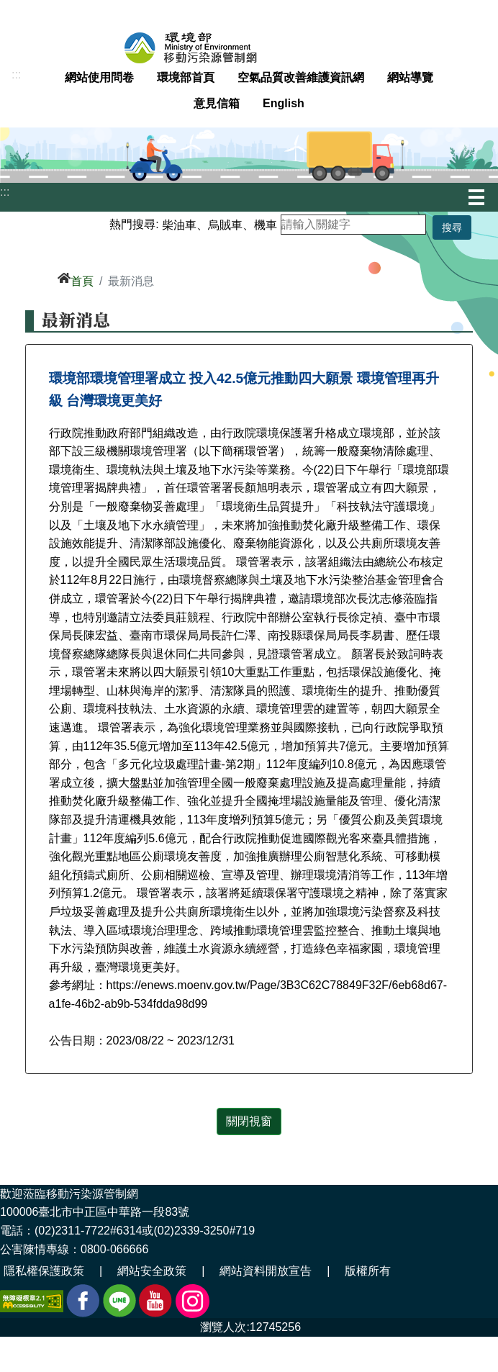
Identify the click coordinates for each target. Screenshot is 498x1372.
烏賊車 (225, 224)
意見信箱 (217, 103)
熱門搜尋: (133, 224)
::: (16, 74)
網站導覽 (410, 77)
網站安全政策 (151, 1271)
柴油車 (179, 224)
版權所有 (368, 1271)
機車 (265, 224)
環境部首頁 (185, 77)
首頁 (82, 281)
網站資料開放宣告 (265, 1271)
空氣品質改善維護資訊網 (300, 77)
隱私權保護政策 (44, 1271)
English (283, 103)
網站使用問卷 (99, 77)
